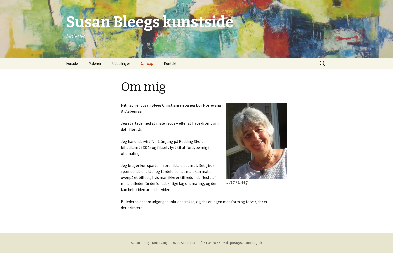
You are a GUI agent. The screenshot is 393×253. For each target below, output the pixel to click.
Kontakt (170, 63)
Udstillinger (121, 63)
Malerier (95, 63)
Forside (72, 63)
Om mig (147, 63)
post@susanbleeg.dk (246, 242)
